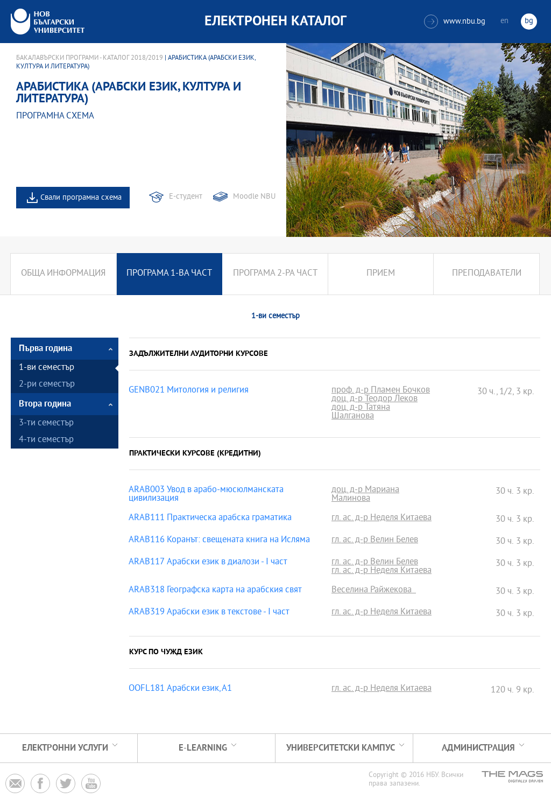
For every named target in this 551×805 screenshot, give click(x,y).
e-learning (203, 748)
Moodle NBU (254, 197)
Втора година (45, 404)
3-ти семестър (46, 423)
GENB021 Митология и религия (189, 391)
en (504, 21)
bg (529, 21)
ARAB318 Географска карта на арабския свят (215, 590)
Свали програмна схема (81, 198)
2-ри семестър (47, 384)
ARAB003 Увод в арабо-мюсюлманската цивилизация (206, 494)
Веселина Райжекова (373, 590)
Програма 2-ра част (275, 273)
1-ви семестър (46, 368)
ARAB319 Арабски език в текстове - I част (209, 612)
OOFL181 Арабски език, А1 (180, 689)
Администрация (478, 748)
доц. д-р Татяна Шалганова (360, 412)
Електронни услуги (65, 748)
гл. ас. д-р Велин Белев (374, 540)
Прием (380, 273)
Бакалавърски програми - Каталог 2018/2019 (89, 58)
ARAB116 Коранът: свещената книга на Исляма (219, 540)
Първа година (45, 348)
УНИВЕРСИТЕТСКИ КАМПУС (340, 748)
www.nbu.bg (454, 22)
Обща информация (63, 273)
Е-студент (185, 197)
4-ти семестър (46, 440)
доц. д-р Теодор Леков (374, 399)
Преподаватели (486, 273)
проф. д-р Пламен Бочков (380, 391)
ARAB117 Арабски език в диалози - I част (208, 562)
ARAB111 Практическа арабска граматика (210, 518)
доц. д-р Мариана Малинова (365, 494)
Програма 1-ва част (169, 273)
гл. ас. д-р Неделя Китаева (381, 518)
